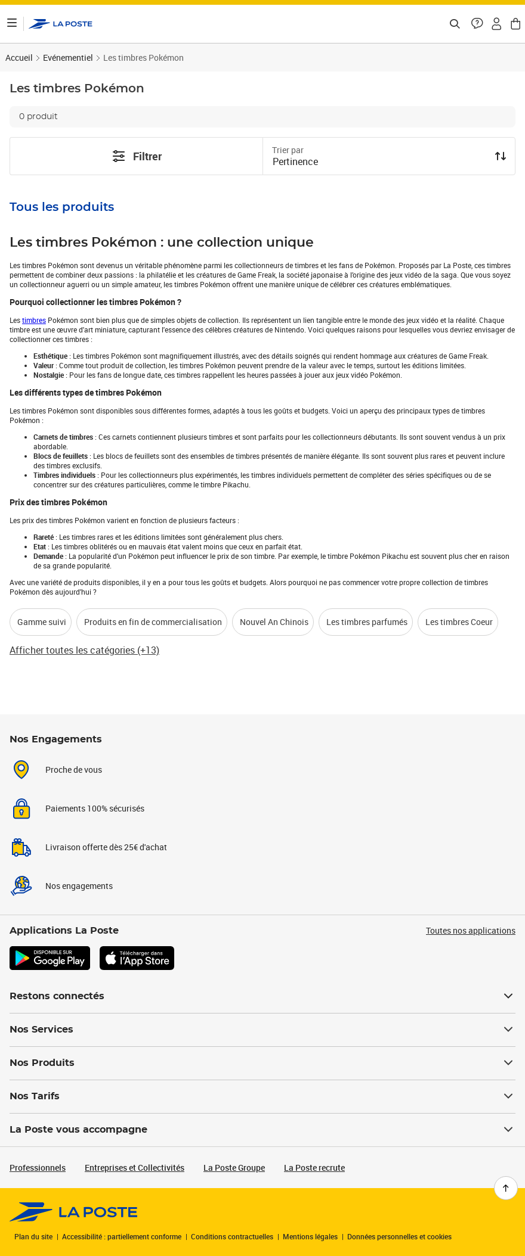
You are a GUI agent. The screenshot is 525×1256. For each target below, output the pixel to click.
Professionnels (38, 1167)
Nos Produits (262, 1063)
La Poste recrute (314, 1167)
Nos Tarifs (262, 1096)
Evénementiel (68, 57)
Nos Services (262, 1029)
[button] (477, 23)
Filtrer (137, 156)
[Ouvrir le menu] (12, 24)
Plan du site (33, 1236)
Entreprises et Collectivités (134, 1167)
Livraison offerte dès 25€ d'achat (106, 847)
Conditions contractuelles (232, 1236)
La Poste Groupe (234, 1167)
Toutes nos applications (470, 930)
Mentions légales (310, 1236)
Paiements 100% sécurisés (94, 808)
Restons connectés (262, 996)
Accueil (19, 57)
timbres (34, 320)
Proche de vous (73, 769)
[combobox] (379, 163)
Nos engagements (79, 885)
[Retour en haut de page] (506, 1188)
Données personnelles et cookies (399, 1236)
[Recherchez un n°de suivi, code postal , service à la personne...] (454, 24)
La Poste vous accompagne (262, 1130)
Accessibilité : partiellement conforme (121, 1236)
